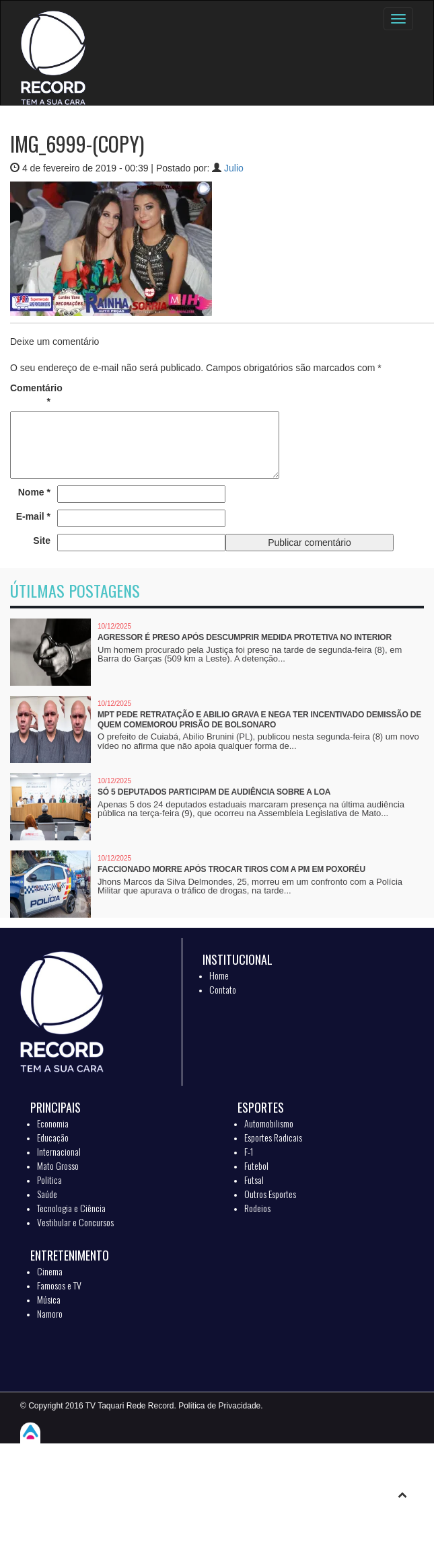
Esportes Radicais (273, 1137)
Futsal (254, 1179)
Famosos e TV (59, 1285)
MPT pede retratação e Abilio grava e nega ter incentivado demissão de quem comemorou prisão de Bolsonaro (259, 719)
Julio (234, 168)
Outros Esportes (270, 1194)
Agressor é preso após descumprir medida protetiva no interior (245, 637)
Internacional (59, 1151)
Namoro (50, 1313)
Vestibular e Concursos (75, 1222)
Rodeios (257, 1208)
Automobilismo (268, 1123)
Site (41, 540)
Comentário (30, 395)
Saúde (47, 1194)
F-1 (248, 1151)
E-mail (33, 516)
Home (219, 975)
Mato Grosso (58, 1165)
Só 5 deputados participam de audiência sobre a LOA (214, 792)
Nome (34, 492)
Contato (222, 989)
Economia (53, 1123)
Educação (53, 1137)
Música (49, 1299)
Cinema (50, 1271)
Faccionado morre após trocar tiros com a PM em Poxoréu (231, 869)
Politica (49, 1179)
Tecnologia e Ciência (71, 1208)
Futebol (256, 1165)
